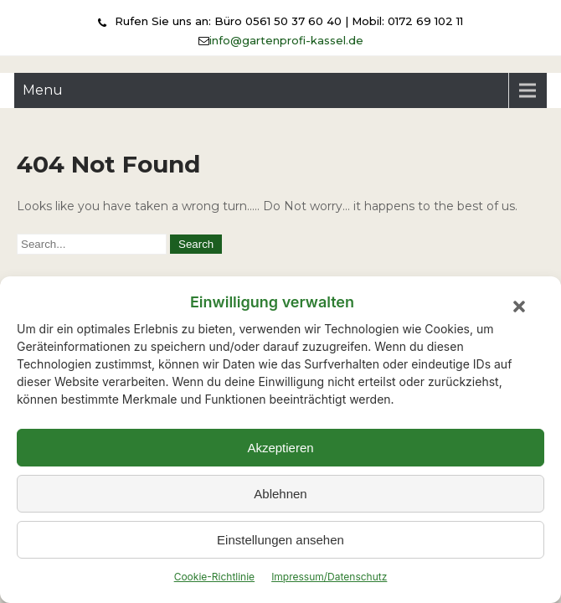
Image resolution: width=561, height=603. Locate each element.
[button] (519, 306)
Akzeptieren (280, 448)
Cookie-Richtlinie (214, 576)
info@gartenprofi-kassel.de (286, 40)
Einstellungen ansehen (280, 540)
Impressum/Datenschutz (329, 576)
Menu (43, 90)
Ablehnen (280, 494)
